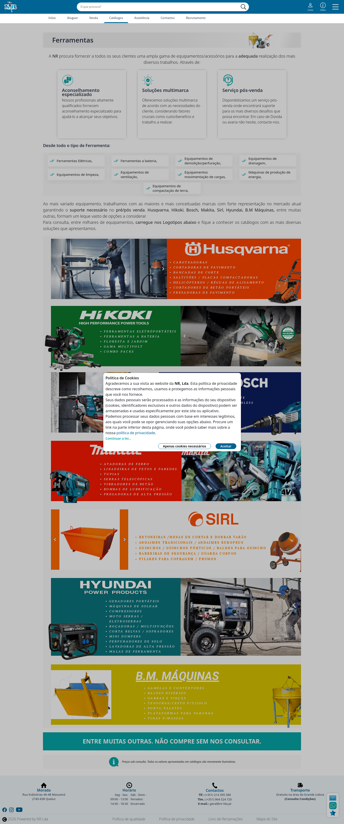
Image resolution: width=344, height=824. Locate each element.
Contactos (168, 18)
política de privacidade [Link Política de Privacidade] (136, 432)
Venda (93, 18)
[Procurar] (243, 7)
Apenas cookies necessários (184, 446)
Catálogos (116, 18)
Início (52, 18)
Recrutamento (196, 18)
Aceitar (226, 446)
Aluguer (72, 18)
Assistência (141, 18)
